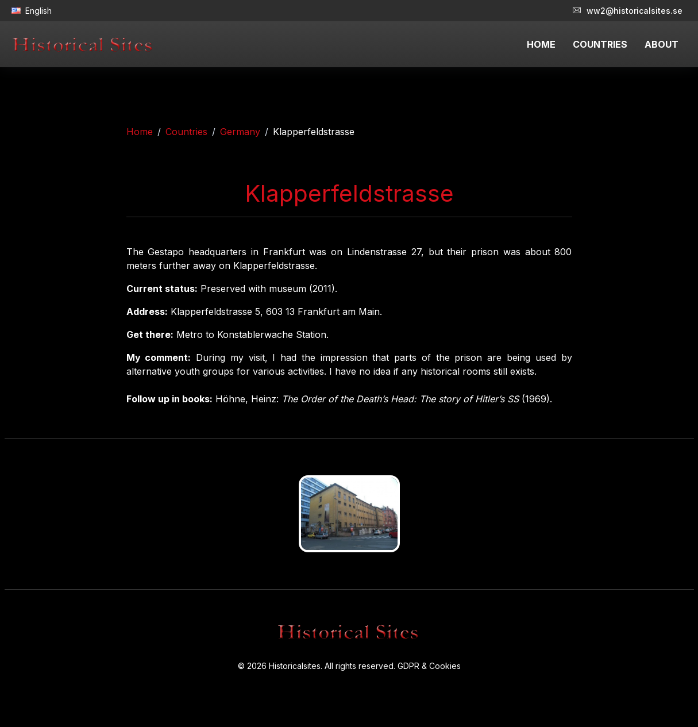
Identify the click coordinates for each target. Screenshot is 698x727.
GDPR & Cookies (429, 666)
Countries (186, 131)
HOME (541, 44)
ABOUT (661, 44)
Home (139, 131)
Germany (240, 131)
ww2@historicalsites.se (627, 11)
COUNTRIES (600, 44)
